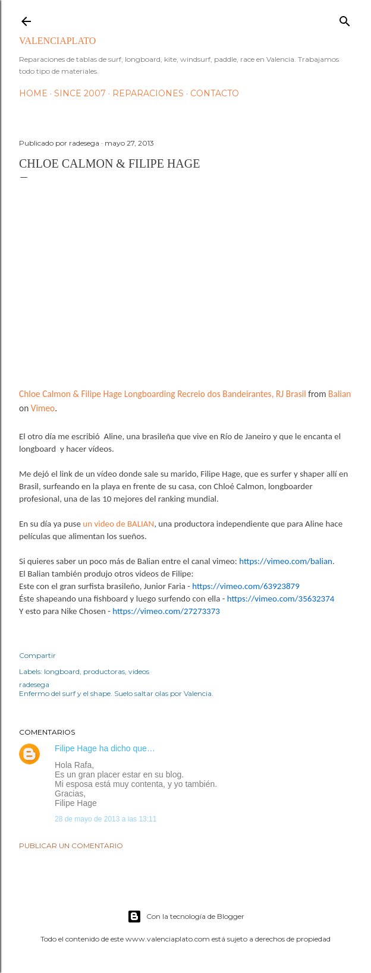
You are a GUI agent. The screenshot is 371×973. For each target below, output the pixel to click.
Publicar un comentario (71, 845)
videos (138, 671)
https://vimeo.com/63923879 (246, 586)
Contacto (214, 93)
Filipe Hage (76, 748)
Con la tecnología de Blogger (185, 916)
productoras (104, 671)
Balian (339, 393)
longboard (62, 671)
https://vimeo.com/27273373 (166, 611)
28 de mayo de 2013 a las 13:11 (105, 819)
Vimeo (43, 408)
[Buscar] (345, 18)
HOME (33, 93)
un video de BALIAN (118, 523)
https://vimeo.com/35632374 (281, 598)
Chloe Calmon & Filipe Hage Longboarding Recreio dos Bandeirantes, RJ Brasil (162, 393)
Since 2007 (80, 93)
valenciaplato (57, 41)
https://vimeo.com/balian (285, 561)
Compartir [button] (37, 655)
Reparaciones (148, 93)
